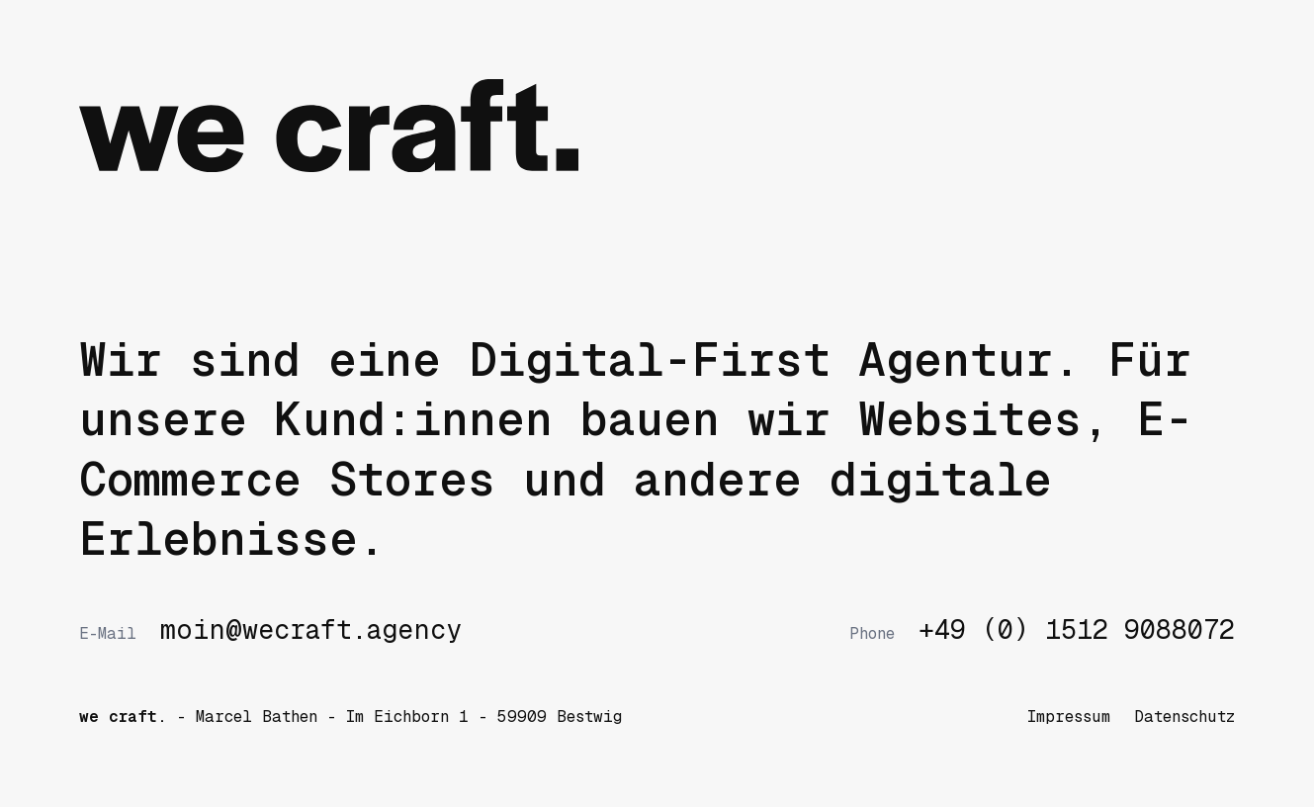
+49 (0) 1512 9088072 (1042, 630)
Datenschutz (1184, 716)
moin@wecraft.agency (270, 630)
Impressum (1068, 716)
